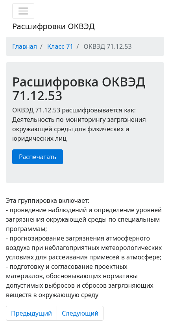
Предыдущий (31, 313)
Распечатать (37, 156)
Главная (24, 46)
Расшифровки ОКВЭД (53, 26)
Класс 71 (60, 46)
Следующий (80, 313)
